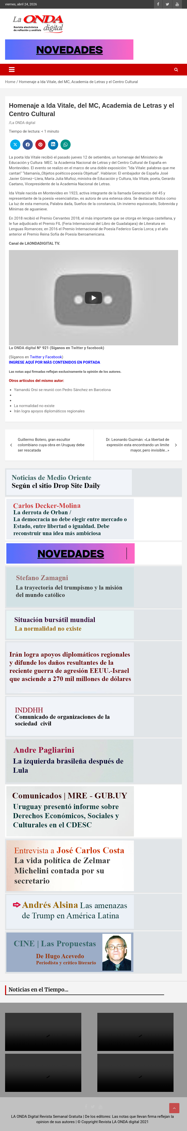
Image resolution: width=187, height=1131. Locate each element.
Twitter (77, 348)
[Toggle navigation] (11, 69)
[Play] (93, 298)
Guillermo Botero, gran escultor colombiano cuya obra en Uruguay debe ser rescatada (51, 445)
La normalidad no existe (34, 406)
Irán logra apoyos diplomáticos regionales (49, 411)
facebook (95, 348)
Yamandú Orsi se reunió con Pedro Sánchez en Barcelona (62, 390)
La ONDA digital (22, 123)
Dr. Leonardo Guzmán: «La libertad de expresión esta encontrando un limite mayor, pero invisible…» (137, 445)
